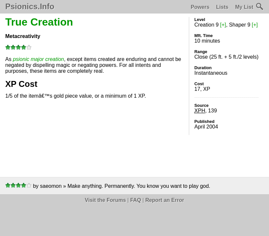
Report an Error (164, 200)
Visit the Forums (105, 200)
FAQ (135, 200)
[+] (223, 25)
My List (244, 7)
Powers (200, 7)
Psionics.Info (29, 6)
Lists (222, 7)
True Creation (39, 22)
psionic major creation (38, 59)
